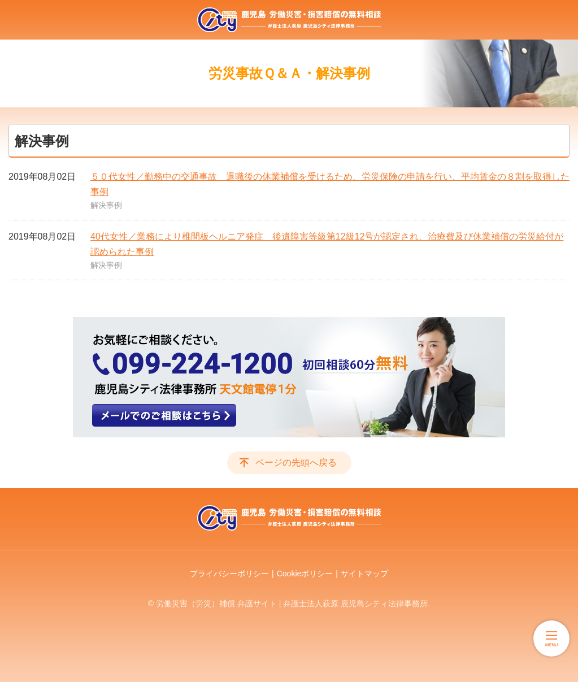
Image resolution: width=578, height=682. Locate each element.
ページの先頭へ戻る (296, 462)
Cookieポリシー (305, 573)
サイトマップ (364, 573)
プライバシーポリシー (229, 573)
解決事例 (106, 205)
